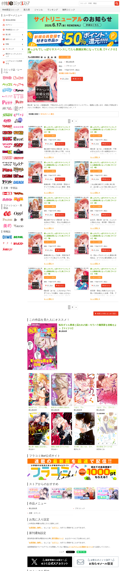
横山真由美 (70, 62)
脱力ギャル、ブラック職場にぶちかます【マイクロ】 (39, 407)
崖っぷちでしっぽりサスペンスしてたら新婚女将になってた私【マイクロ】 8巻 (103, 235)
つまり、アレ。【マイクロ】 (106, 407)
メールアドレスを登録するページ (80, 547)
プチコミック (71, 66)
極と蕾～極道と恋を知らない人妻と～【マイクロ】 (39, 447)
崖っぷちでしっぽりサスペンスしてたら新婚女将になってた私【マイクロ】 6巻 (103, 200)
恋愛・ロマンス (34, 513)
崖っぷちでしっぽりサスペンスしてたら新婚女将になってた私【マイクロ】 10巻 (103, 271)
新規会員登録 (10, 20)
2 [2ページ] (72, 121)
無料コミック (68, 9)
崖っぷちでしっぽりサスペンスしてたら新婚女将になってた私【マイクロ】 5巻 (57, 200)
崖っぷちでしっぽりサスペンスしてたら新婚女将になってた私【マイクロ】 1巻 (57, 129)
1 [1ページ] (69, 121)
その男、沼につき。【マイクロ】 (84, 447)
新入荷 (27, 9)
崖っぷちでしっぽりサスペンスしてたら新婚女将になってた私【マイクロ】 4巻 (103, 165)
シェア (61, 552)
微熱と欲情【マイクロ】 (60, 447)
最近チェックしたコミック (14, 55)
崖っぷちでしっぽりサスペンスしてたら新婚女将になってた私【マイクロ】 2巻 (103, 129)
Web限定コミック (10, 9)
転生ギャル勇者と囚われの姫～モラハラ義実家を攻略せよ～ (61, 407)
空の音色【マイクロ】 (104, 447)
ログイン (55, 528)
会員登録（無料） (35, 528)
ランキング (52, 9)
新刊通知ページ (58, 538)
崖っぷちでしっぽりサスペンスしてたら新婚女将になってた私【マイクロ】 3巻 (57, 165)
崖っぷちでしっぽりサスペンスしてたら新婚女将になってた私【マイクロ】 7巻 (57, 235)
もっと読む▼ (49, 157)
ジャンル (38, 9)
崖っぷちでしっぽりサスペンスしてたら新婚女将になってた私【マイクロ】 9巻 (57, 271)
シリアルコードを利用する (14, 62)
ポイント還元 (65, 57)
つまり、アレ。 (79, 407)
